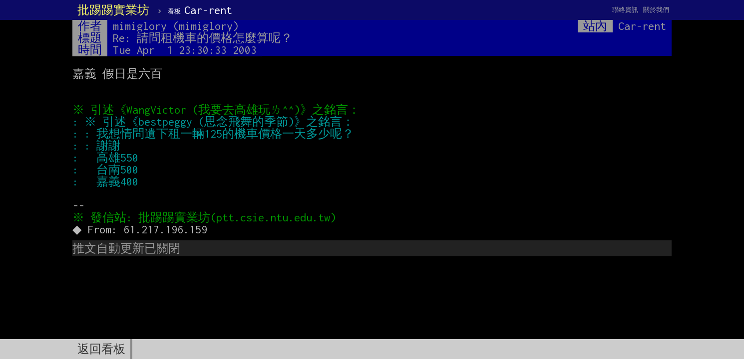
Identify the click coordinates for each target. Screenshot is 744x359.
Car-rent (200, 9)
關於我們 (656, 9)
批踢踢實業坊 (113, 9)
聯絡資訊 (625, 9)
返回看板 (101, 349)
